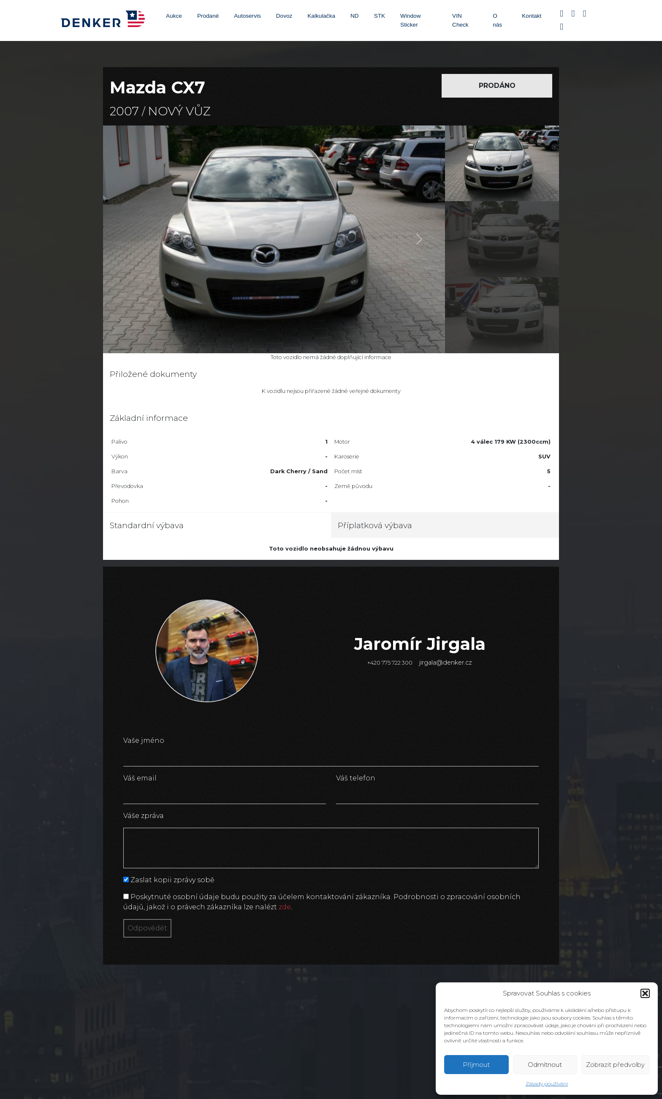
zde (285, 907)
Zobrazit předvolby (615, 1065)
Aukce (174, 16)
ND (354, 16)
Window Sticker (410, 20)
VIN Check (460, 20)
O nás (497, 20)
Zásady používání (547, 1083)
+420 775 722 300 (389, 663)
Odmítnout (545, 1065)
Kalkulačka (321, 16)
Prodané (208, 16)
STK (379, 16)
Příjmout (476, 1065)
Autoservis (247, 16)
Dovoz (284, 16)
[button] (645, 993)
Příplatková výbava (375, 525)
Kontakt (531, 16)
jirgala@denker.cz (445, 662)
